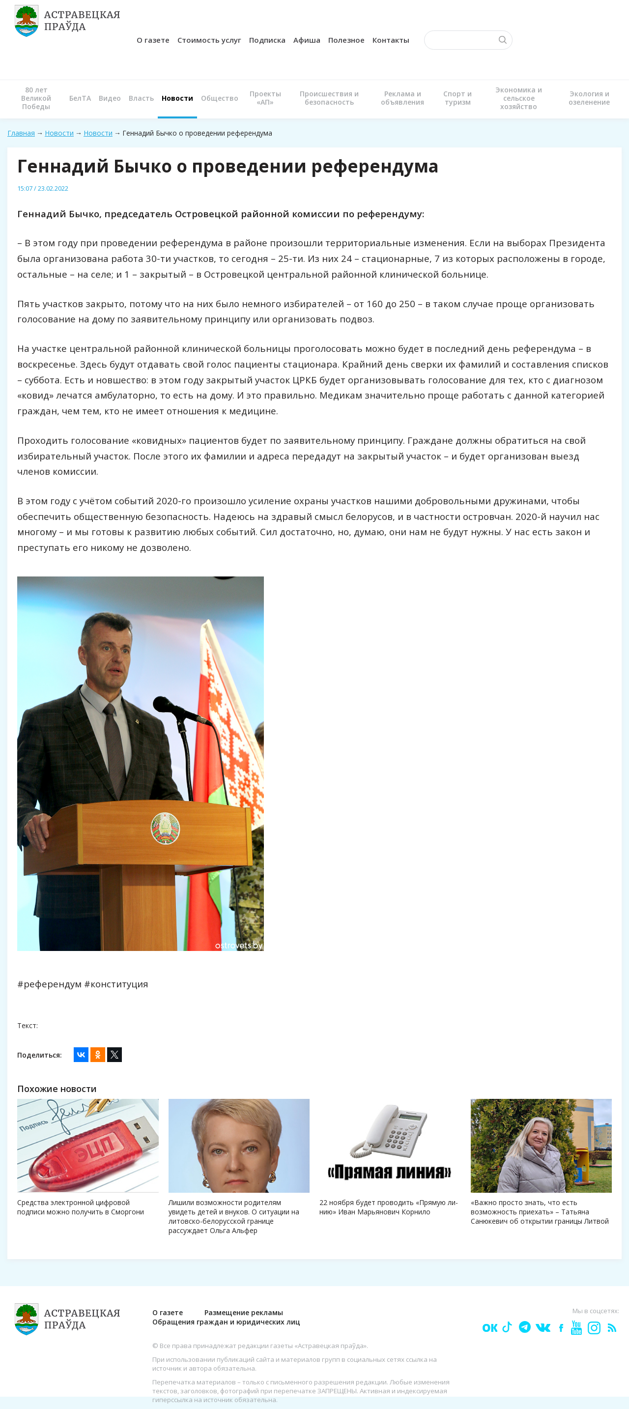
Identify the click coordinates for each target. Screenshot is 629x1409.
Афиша (306, 40)
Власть (141, 98)
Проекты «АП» (265, 98)
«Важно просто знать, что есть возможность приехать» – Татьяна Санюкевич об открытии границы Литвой (540, 1212)
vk (542, 1327)
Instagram (593, 1327)
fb (559, 1327)
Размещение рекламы (243, 1312)
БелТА (80, 98)
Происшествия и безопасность (329, 98)
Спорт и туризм (457, 98)
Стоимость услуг (209, 40)
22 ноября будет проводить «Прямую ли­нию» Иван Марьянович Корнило (388, 1207)
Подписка (267, 40)
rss (611, 1327)
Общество (219, 98)
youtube (576, 1327)
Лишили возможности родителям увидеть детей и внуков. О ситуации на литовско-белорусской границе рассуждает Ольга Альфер (234, 1216)
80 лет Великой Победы (36, 98)
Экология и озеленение (589, 98)
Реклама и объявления (402, 98)
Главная (21, 133)
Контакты (390, 40)
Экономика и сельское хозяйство (518, 98)
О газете (153, 40)
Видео (110, 98)
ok (489, 1327)
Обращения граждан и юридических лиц (226, 1321)
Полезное (346, 40)
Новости (177, 98)
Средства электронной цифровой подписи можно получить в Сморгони (80, 1207)
